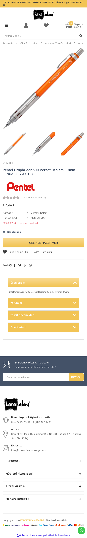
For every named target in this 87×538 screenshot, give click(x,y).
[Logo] (43, 14)
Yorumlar (16, 303)
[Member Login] (27, 25)
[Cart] (74, 25)
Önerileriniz (18, 327)
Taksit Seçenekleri (22, 315)
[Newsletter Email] (43, 377)
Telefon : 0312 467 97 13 (45, 2)
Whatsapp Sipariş (81, 530)
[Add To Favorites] (16, 252)
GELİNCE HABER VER (43, 243)
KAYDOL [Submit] (76, 377)
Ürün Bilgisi (17, 282)
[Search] (43, 35)
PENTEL (8, 163)
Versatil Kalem (39, 212)
